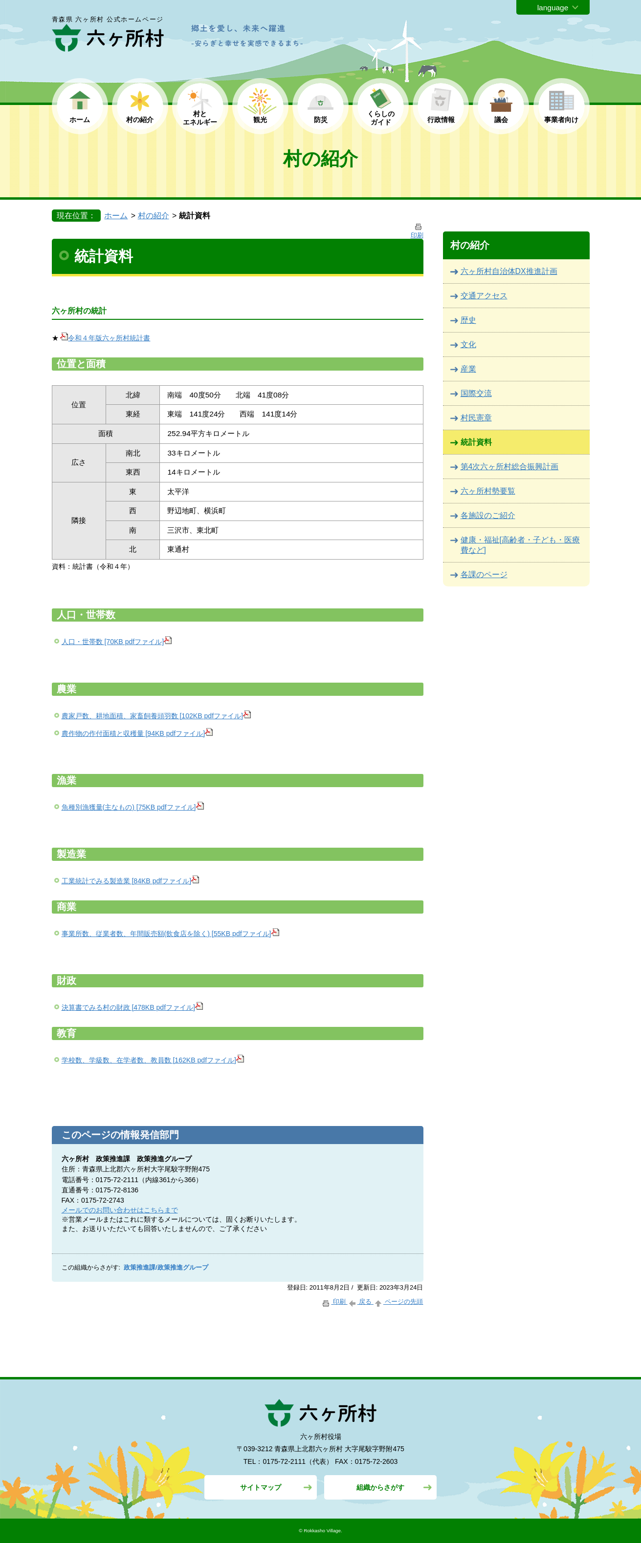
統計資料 (476, 442)
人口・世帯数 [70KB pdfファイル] (117, 642)
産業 (468, 369)
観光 (260, 120)
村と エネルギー (200, 118)
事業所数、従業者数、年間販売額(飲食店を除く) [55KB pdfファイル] (170, 934)
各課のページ (484, 574)
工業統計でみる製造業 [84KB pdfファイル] (130, 881)
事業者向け (561, 120)
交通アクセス (484, 296)
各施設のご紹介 (488, 515)
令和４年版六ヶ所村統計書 (105, 338)
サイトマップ (260, 1487)
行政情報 (441, 120)
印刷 (334, 1301)
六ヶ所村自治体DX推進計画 (509, 271)
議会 (501, 120)
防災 (321, 120)
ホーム (79, 120)
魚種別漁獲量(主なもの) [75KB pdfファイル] (133, 807)
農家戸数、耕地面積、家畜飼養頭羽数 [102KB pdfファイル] (156, 716)
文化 (468, 344)
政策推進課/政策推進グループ (166, 1267)
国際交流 (476, 393)
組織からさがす (380, 1487)
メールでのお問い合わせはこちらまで (120, 1210)
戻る (361, 1301)
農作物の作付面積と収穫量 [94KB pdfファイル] (137, 733)
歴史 (468, 320)
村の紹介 (140, 120)
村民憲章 (476, 418)
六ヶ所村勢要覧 (488, 491)
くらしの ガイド (381, 118)
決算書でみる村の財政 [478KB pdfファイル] (132, 1007)
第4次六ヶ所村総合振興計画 (510, 466)
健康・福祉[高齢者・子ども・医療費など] (520, 545)
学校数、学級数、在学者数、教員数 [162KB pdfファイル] (153, 1060)
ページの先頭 (398, 1301)
